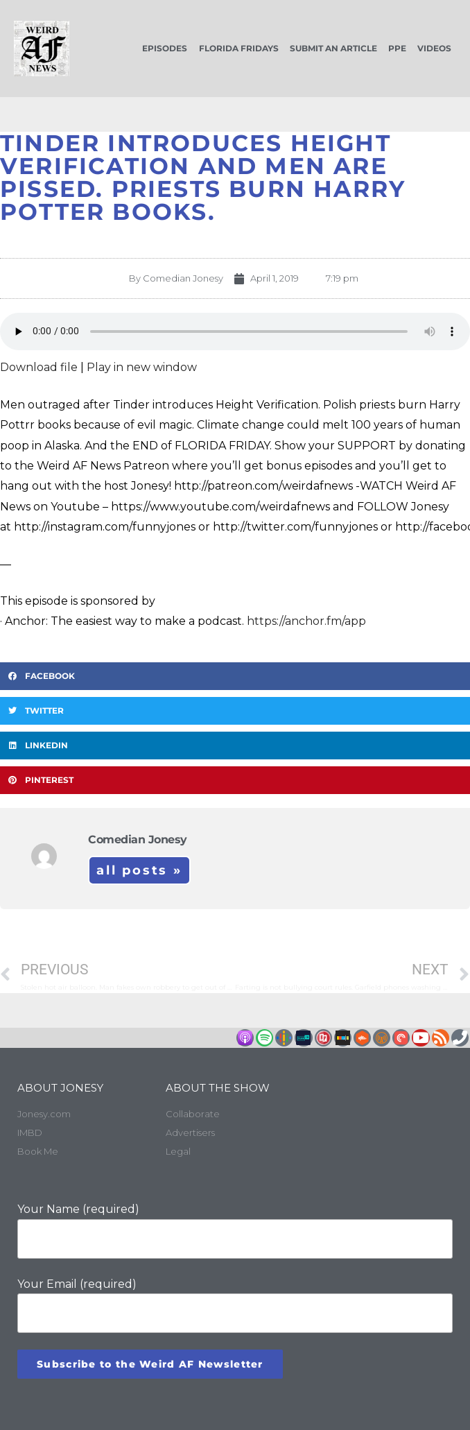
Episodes (164, 48)
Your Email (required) (235, 1305)
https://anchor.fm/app (306, 621)
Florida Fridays (239, 48)
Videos (434, 48)
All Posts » (139, 870)
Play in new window (142, 367)
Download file (39, 367)
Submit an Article (333, 48)
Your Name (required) (235, 1231)
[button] (235, 676)
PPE (397, 48)
